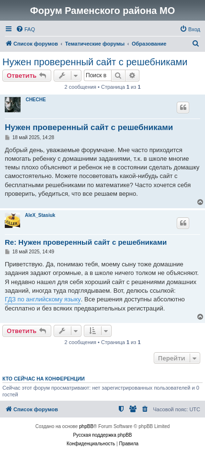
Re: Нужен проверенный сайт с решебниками (86, 242)
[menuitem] (25, 29)
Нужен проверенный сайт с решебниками (94, 62)
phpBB (86, 426)
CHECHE (35, 99)
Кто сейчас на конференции (43, 378)
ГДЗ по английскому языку (43, 299)
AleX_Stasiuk (40, 215)
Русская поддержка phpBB (102, 435)
